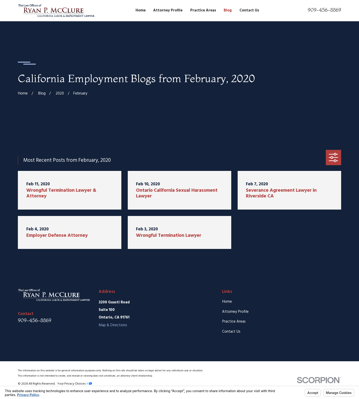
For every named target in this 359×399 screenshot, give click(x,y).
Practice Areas (234, 321)
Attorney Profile (235, 312)
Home (227, 302)
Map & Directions (113, 325)
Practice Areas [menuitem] (203, 10)
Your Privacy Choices (74, 383)
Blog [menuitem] (228, 10)
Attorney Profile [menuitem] (167, 10)
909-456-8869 (324, 10)
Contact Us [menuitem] (249, 10)
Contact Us (231, 332)
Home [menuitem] (141, 10)
